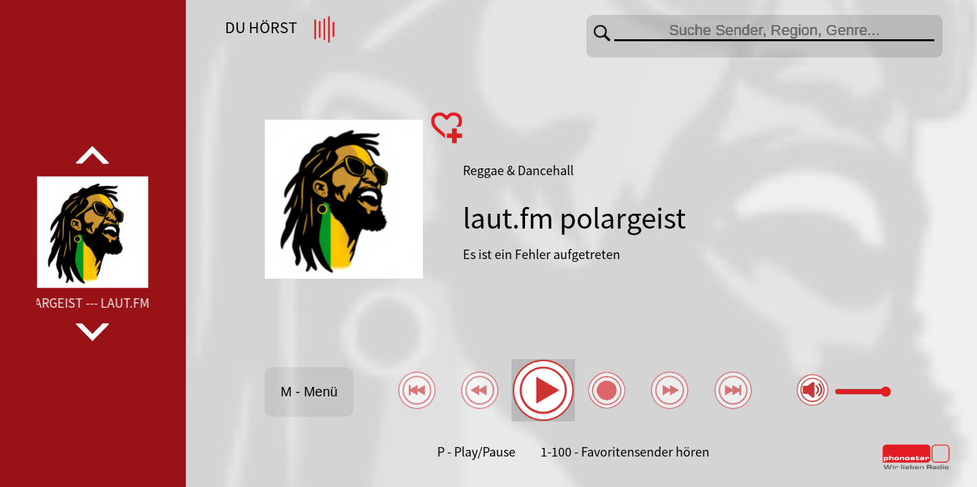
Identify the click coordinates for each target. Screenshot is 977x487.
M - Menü (308, 391)
